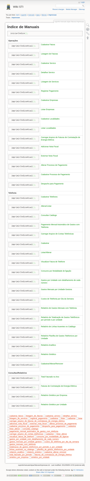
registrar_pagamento (39, 418)
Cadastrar (45, 243)
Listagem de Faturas (49, 54)
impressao (52, 15)
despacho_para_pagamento (53, 426)
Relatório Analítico (48, 345)
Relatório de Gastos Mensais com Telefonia (59, 308)
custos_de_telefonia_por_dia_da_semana (61, 442)
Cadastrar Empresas (49, 100)
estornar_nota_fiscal (38, 424)
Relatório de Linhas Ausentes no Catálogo (58, 326)
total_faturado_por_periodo (21, 455)
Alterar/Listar (46, 206)
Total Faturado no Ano (50, 377)
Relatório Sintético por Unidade (54, 404)
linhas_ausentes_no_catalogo (22, 449)
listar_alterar (15, 429)
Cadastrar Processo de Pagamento (55, 174)
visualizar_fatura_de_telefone (22, 437)
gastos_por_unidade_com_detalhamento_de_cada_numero (34, 439)
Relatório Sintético (48, 354)
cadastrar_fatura (16, 416)
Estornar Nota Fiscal (49, 156)
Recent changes (58, 9)
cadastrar (54, 418)
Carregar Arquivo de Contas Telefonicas (57, 234)
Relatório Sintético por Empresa (54, 395)
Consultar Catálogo (49, 215)
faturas (44, 15)
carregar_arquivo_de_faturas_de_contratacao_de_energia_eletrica (37, 421)
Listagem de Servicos (50, 82)
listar (63, 418)
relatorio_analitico (17, 452)
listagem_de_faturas (34, 416)
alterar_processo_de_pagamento (63, 424)
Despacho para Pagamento (52, 184)
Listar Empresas (47, 109)
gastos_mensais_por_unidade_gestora (26, 442)
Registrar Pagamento (49, 91)
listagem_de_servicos (19, 418)
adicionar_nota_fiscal (18, 424)
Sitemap (82, 9)
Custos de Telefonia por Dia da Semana (57, 299)
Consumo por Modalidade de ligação (56, 271)
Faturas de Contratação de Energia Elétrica (59, 386)
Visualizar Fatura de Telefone (53, 262)
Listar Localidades (48, 128)
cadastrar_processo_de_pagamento (24, 426)
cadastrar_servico (53, 416)
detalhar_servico (70, 416)
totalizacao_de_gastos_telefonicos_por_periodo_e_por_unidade (36, 447)
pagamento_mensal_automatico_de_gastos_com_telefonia (34, 431)
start (17, 15)
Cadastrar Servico (48, 63)
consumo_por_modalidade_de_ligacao (53, 437)
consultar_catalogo (30, 429)
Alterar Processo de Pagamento (54, 165)
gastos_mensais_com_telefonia (23, 444)
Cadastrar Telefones (49, 197)
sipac (38, 15)
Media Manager (71, 9)
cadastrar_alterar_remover (55, 452)
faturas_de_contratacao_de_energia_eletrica (53, 455)
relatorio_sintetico (34, 452)
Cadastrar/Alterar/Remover (52, 364)
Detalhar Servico (48, 72)
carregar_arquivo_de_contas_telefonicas (26, 434)
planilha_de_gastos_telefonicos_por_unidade (55, 449)
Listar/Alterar (46, 252)
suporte (23, 15)
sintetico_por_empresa (19, 457)
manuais (31, 15)
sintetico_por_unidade (40, 457)
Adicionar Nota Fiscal (49, 146)
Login (83, 2)
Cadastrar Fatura (48, 44)
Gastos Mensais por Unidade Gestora (56, 289)
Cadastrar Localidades (50, 119)
